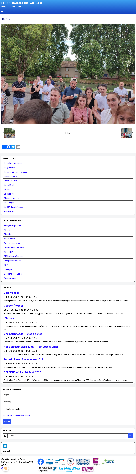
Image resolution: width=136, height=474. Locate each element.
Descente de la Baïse (13, 274)
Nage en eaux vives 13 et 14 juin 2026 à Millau (31, 346)
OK (130, 436)
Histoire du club (10, 181)
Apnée (7, 230)
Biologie (7, 234)
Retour (67, 133)
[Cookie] (6, 468)
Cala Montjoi (11, 292)
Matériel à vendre (11, 198)
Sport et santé (10, 278)
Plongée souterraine (12, 261)
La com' (7, 189)
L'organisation (10, 167)
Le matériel (9, 185)
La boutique (9, 203)
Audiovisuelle (9, 239)
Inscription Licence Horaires (15, 172)
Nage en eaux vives (12, 243)
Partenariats (9, 211)
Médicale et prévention (13, 256)
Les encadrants (10, 176)
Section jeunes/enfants (14, 247)
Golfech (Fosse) (13, 305)
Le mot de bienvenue (13, 163)
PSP (6, 265)
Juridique (8, 269)
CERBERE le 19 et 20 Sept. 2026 (22, 372)
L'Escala (9, 318)
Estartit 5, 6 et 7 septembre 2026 (23, 359)
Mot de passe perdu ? (22, 415)
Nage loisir (8, 252)
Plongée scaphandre (12, 225)
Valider (7, 421)
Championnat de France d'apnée (23, 333)
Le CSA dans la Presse (13, 207)
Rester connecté (11, 409)
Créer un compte (8, 415)
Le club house (10, 194)
